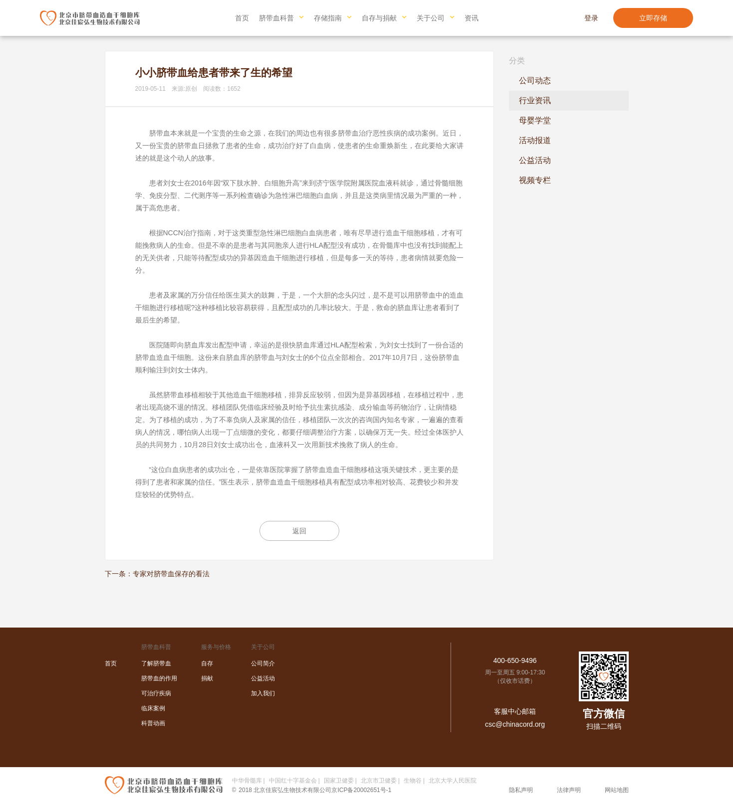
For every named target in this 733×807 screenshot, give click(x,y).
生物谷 (413, 780)
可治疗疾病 (156, 693)
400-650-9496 (514, 660)
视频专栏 (535, 180)
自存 (207, 663)
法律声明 (569, 790)
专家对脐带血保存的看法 (171, 574)
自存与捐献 (379, 18)
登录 (591, 18)
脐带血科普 (276, 18)
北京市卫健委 (379, 780)
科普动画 (153, 723)
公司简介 (263, 663)
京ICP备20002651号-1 (361, 790)
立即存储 (653, 18)
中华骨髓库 (247, 780)
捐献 (207, 678)
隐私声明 (521, 790)
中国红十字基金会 (293, 780)
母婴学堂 (535, 120)
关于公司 (431, 18)
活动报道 (535, 140)
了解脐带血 (156, 663)
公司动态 (535, 80)
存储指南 (328, 18)
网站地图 (617, 790)
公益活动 (535, 160)
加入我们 (263, 693)
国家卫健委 (339, 780)
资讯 (472, 18)
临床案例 (153, 708)
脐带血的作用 (159, 678)
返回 (299, 531)
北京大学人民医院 (453, 780)
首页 (242, 18)
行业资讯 (535, 100)
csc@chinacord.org (515, 724)
